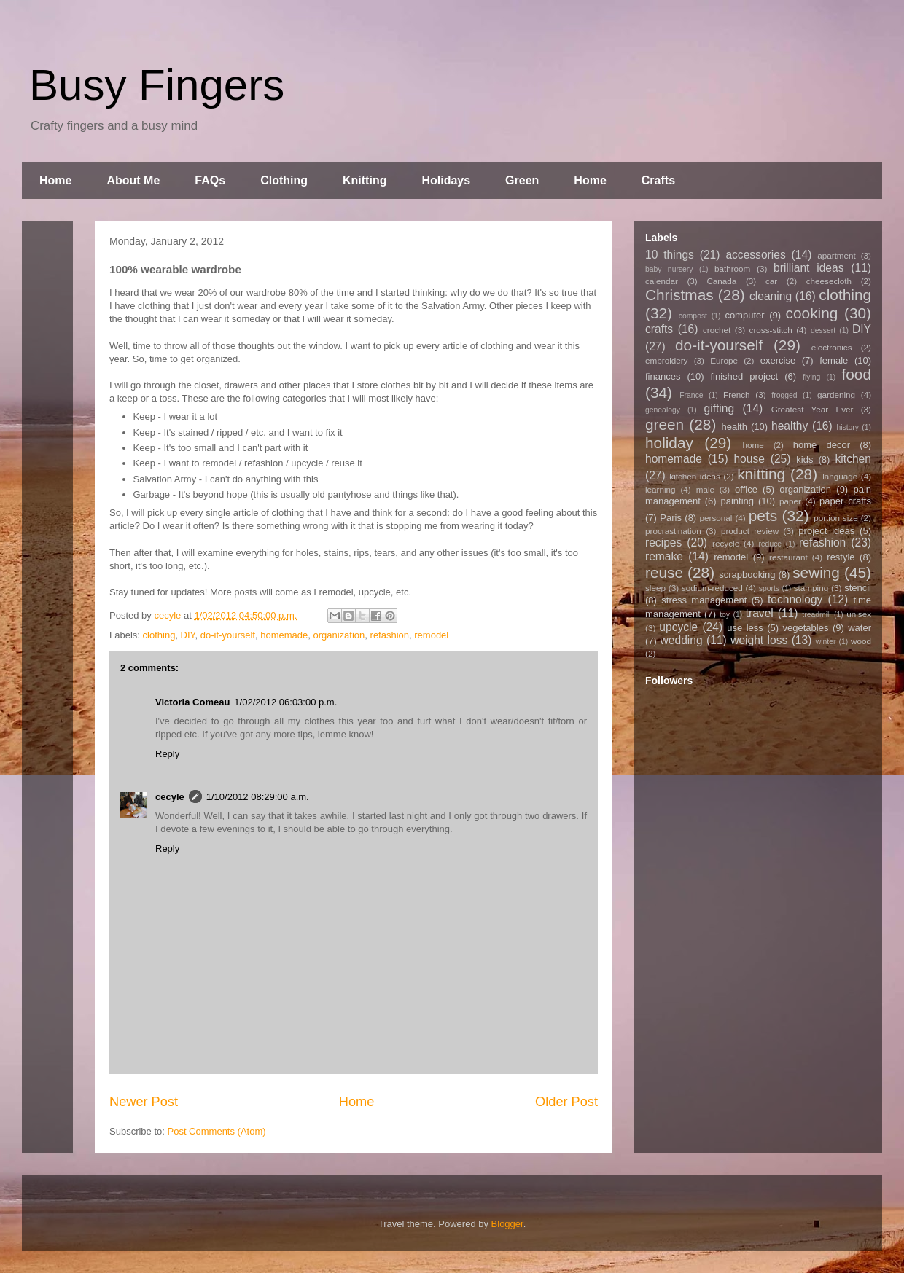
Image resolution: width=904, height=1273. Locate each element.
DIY (188, 635)
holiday (669, 442)
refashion (389, 635)
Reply (167, 753)
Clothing (284, 180)
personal (716, 517)
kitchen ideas (694, 476)
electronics (831, 347)
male (705, 489)
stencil (857, 587)
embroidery (666, 360)
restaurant (788, 557)
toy (725, 615)
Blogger (507, 1223)
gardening (836, 394)
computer (744, 315)
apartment (836, 255)
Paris (671, 517)
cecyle (169, 796)
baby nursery (669, 269)
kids (804, 459)
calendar (661, 281)
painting (738, 501)
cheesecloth (829, 281)
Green (522, 180)
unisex (858, 614)
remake (664, 556)
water (859, 627)
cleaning (770, 296)
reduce (770, 544)
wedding (682, 640)
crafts (659, 329)
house (749, 459)
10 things (669, 254)
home (753, 445)
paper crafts (845, 501)
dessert (823, 330)
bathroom (732, 268)
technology (795, 599)
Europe (724, 360)
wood (861, 641)
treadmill (816, 615)
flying (811, 377)
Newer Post (143, 1101)
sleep (655, 587)
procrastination (673, 531)
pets (763, 515)
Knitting (364, 180)
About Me (133, 180)
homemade (284, 635)
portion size (836, 517)
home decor (821, 444)
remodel (431, 635)
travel (760, 613)
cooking (812, 313)
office (746, 489)
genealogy (662, 410)
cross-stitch (770, 329)
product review (750, 531)
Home (55, 180)
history (847, 427)
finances (662, 376)
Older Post (566, 1101)
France (691, 395)
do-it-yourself (227, 635)
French (736, 394)
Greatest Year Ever (812, 409)
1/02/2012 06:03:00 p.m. (285, 702)
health (734, 426)
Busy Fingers (156, 84)
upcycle (678, 627)
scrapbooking (747, 574)
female (833, 360)
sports (769, 588)
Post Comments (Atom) (217, 1131)
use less (745, 627)
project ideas (826, 530)
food (855, 374)
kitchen (853, 459)
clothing (159, 635)
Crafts (658, 180)
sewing (816, 572)
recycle (725, 543)
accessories (755, 254)
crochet (716, 329)
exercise (777, 360)
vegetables (806, 627)
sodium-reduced (712, 587)
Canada (721, 281)
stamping (811, 587)
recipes (663, 542)
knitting (761, 474)
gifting (719, 408)
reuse (664, 572)
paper (790, 501)
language (839, 476)
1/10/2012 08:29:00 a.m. (257, 796)
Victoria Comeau (192, 702)
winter (826, 642)
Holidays (445, 180)
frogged (784, 395)
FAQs (210, 180)
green (664, 424)
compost (693, 316)
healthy (789, 426)
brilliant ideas (808, 268)
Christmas (679, 294)
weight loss (758, 640)
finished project (744, 376)
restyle (840, 557)
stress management (704, 600)
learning (660, 489)
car (771, 281)
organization (339, 635)
